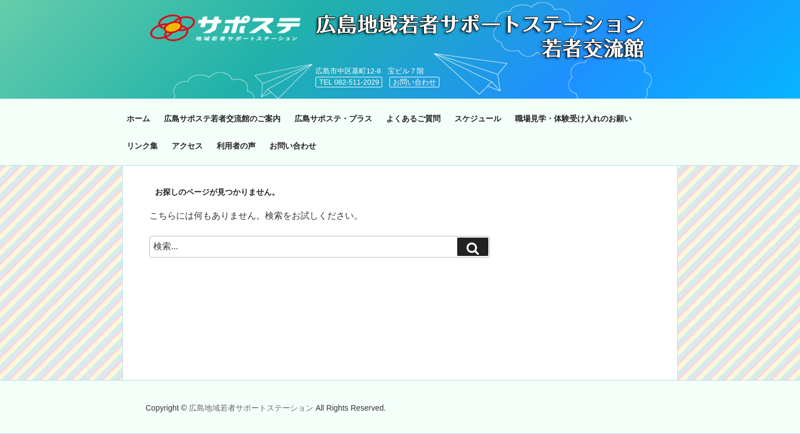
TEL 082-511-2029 (349, 82)
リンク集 (142, 145)
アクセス (187, 145)
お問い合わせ (414, 82)
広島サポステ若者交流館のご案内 (222, 118)
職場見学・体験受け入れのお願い (573, 118)
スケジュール (477, 118)
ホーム (138, 118)
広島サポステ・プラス (333, 118)
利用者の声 (236, 145)
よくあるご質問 (413, 118)
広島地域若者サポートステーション (252, 407)
